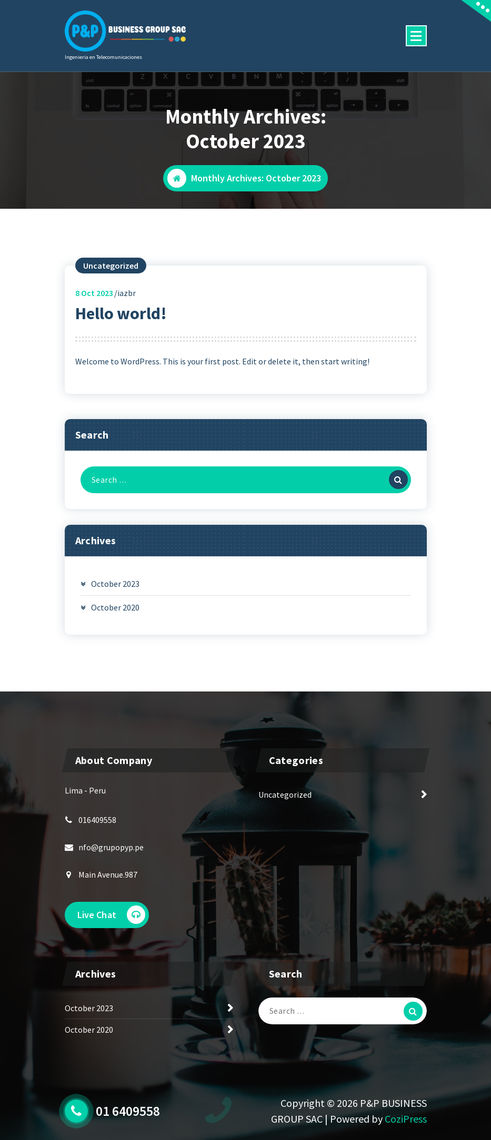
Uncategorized (110, 265)
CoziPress (406, 1118)
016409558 (97, 820)
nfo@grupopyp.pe (111, 847)
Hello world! (121, 313)
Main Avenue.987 (107, 874)
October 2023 (115, 583)
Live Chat (111, 914)
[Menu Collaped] (416, 35)
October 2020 (115, 607)
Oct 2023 (94, 293)
